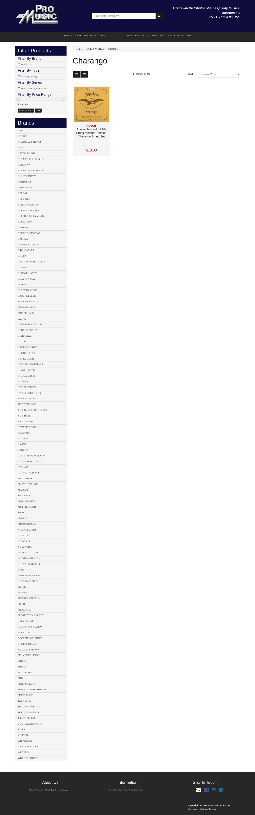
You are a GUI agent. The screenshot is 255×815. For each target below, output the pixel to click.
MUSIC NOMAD (27, 524)
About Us (32, 790)
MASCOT (23, 489)
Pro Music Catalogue (62, 790)
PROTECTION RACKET (31, 615)
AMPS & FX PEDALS (92, 36)
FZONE (22, 318)
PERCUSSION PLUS (29, 598)
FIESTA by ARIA (26, 307)
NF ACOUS (24, 541)
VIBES (21, 729)
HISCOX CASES (26, 375)
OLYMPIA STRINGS (29, 558)
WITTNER (23, 752)
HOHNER (23, 381)
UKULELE (105, 36)
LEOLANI (23, 467)
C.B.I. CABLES (26, 250)
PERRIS (22, 604)
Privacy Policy (128, 790)
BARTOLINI (24, 181)
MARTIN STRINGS (28, 484)
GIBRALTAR (24, 335)
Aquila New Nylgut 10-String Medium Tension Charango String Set (91, 133)
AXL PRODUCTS (27, 176)
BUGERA (23, 227)
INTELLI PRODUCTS (29, 393)
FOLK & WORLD (118, 36)
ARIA (21, 147)
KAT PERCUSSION (28, 427)
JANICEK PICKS (27, 398)
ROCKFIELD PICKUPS (30, 638)
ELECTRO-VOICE (27, 290)
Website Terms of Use (115, 790)
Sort (190, 74)
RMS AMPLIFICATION (30, 626)
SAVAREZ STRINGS (29, 649)
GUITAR (79, 36)
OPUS (21, 569)
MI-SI (21, 512)
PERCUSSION (140, 36)
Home (79, 48)
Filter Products (34, 51)
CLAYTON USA (26, 278)
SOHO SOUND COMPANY (32, 689)
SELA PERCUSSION (29, 655)
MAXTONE (24, 495)
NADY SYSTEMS (27, 529)
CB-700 (22, 256)
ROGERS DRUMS (27, 644)
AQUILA (22, 136)
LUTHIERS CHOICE (29, 472)
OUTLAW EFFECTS (28, 581)
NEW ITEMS (69, 36)
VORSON (23, 735)
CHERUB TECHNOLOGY (31, 261)
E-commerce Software (198, 809)
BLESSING (24, 199)
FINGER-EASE (26, 313)
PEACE (22, 586)
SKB (20, 678)
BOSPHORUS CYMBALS (31, 216)
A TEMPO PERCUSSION (31, 159)
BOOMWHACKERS (28, 210)
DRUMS (130, 36)
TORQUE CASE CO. (28, 712)
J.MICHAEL (24, 415)
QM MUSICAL (26, 621)
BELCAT (22, 193)
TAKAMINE (24, 701)
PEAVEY (22, 592)
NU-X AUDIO (25, 546)
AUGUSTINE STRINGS (30, 170)
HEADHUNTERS (27, 370)
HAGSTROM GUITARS (30, 364)
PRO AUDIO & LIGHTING (157, 36)
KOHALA (23, 438)
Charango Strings (29, 76)
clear (38, 110)
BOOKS (190, 36)
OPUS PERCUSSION (29, 575)
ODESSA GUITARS (28, 552)
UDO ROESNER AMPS (30, 723)
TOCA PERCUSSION (29, 706)
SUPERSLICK (25, 695)
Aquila (25, 64)
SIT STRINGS (25, 672)
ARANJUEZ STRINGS (30, 141)
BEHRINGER (25, 187)
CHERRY (23, 267)
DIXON (22, 284)
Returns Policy (139, 790)
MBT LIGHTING (27, 501)
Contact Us (39, 790)
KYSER (22, 444)
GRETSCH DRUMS (28, 347)
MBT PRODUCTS (27, 506)
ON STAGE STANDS (29, 564)
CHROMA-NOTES (27, 273)
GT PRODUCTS (26, 358)
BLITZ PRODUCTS (28, 204)
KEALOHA (24, 432)
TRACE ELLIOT (26, 718)
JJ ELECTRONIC (27, 404)
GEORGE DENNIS (28, 330)
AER (20, 130)
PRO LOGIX (24, 609)
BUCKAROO (25, 221)
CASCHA (23, 239)
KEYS (170, 36)
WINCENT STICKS (28, 746)
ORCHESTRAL (180, 36)
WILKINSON (25, 740)
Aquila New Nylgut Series (33, 88)
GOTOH (22, 341)
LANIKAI (23, 450)
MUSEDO (23, 518)
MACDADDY (25, 478)
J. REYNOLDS (25, 421)
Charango (113, 48)
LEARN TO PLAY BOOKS (32, 455)
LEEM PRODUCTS (28, 461)
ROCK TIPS (24, 632)
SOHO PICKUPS (26, 683)
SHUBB (22, 661)
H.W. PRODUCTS (27, 387)
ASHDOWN (24, 164)
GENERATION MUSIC (30, 324)
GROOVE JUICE (26, 353)
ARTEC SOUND (26, 153)
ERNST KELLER (27, 295)
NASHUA (23, 535)
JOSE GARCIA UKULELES (32, 410)
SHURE (22, 666)
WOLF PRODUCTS (28, 758)
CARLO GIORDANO (29, 233)
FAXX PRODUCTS (28, 301)
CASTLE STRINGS (28, 244)
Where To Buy (49, 790)
